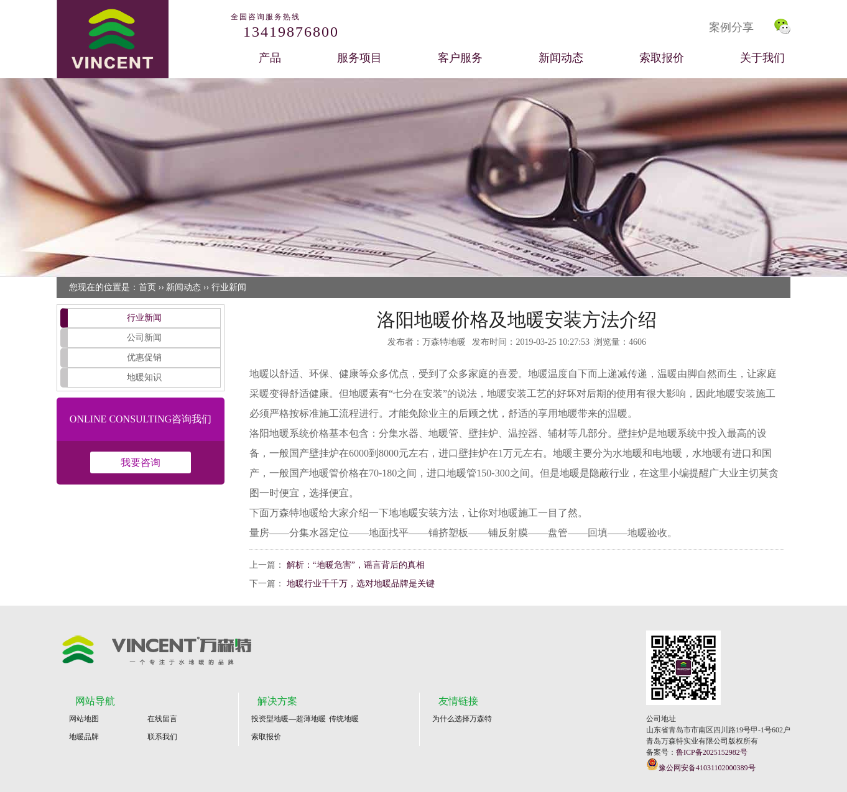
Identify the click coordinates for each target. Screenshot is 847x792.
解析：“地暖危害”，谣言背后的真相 (356, 565)
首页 (147, 287)
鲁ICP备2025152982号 (711, 752)
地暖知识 (144, 377)
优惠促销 (144, 357)
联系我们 (162, 736)
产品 (270, 58)
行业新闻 (228, 287)
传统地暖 (344, 718)
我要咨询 (140, 462)
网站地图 (84, 718)
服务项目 (359, 58)
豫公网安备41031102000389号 (701, 765)
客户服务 (460, 58)
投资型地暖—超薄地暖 (288, 718)
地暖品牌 (84, 736)
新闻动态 (561, 58)
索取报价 (661, 58)
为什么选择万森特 (462, 718)
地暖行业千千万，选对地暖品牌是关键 (361, 583)
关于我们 (762, 58)
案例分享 (731, 27)
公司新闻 (144, 337)
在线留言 (162, 718)
